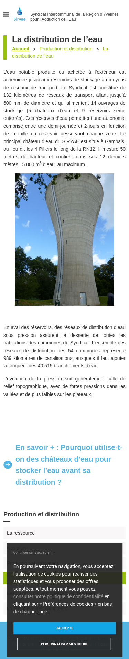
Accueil (20, 49)
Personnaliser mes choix (64, 644)
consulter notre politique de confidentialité (58, 596)
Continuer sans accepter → (34, 552)
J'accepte (64, 628)
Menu (6, 14)
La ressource (21, 533)
